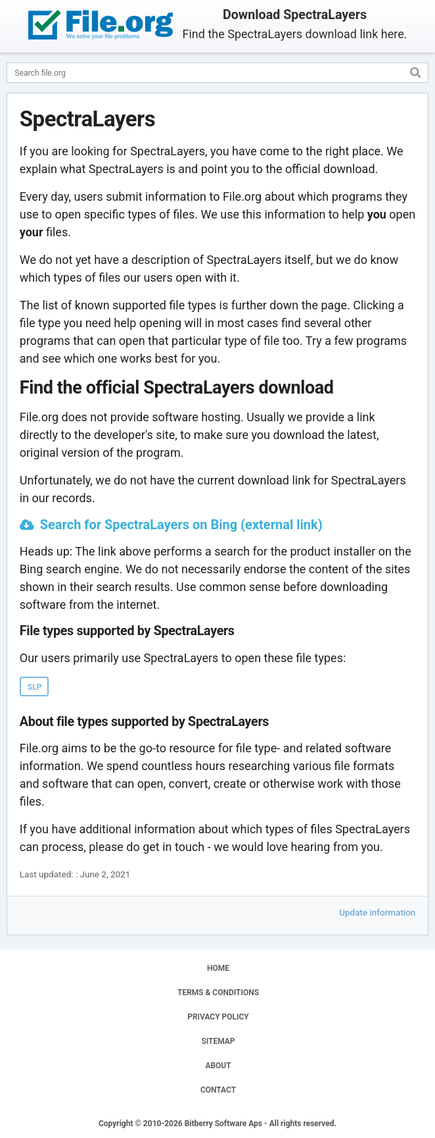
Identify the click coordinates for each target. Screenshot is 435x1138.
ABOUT (218, 1065)
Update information (377, 912)
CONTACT (218, 1090)
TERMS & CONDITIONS (218, 992)
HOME (218, 968)
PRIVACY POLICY (217, 1017)
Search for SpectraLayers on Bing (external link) (181, 524)
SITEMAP (218, 1041)
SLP (35, 687)
